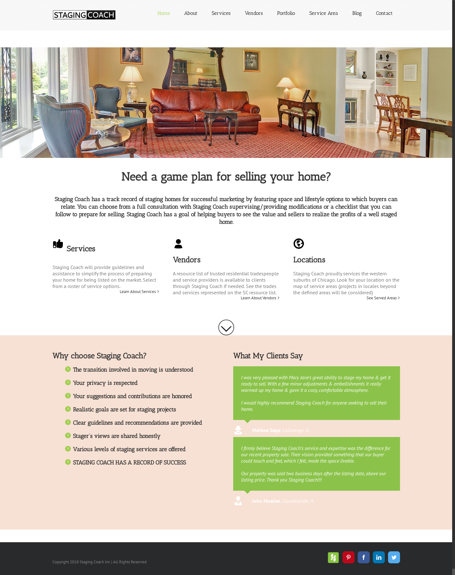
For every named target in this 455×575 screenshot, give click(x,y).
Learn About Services (138, 291)
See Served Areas (382, 298)
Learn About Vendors (258, 298)
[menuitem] (163, 13)
